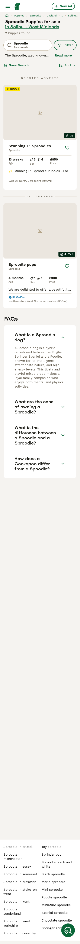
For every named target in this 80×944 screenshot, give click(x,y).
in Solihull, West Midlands (32, 26)
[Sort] (67, 65)
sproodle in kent (16, 902)
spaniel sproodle (55, 913)
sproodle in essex (17, 866)
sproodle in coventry (19, 933)
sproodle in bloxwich (19, 882)
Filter (65, 45)
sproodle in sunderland (12, 911)
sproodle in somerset (20, 874)
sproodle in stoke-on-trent (20, 892)
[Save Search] (68, 930)
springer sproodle (55, 928)
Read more (63, 55)
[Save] (67, 147)
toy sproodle (51, 847)
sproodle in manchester (12, 857)
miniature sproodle (56, 905)
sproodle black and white (57, 864)
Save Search (16, 65)
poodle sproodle (54, 897)
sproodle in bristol (17, 847)
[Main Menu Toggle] (7, 6)
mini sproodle (52, 890)
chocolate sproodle (57, 920)
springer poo (51, 854)
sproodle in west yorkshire (16, 923)
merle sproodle (53, 882)
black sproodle (53, 874)
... (62, 15)
